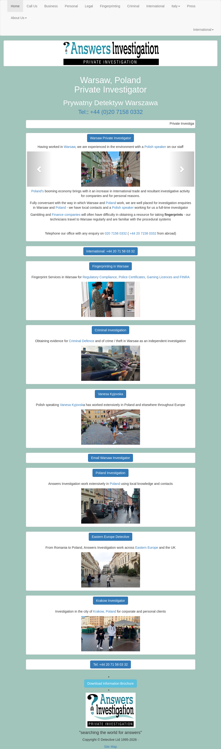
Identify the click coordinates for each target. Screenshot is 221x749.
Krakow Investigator (110, 600)
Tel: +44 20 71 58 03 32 (110, 664)
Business (51, 6)
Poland (111, 203)
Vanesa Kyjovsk (71, 405)
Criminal (133, 6)
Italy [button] (176, 6)
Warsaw (69, 147)
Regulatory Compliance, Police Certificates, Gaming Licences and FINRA (136, 277)
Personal (71, 6)
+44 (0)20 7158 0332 (116, 112)
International (155, 6)
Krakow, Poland (104, 611)
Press (191, 6)
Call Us (32, 6)
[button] (39, 169)
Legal (89, 6)
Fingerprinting (110, 6)
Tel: (82, 112)
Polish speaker (155, 147)
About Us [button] (19, 18)
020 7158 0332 (116, 233)
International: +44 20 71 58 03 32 (110, 251)
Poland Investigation (110, 473)
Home (17, 6)
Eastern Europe (146, 547)
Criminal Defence (81, 341)
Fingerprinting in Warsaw (110, 266)
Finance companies (66, 214)
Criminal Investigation (110, 330)
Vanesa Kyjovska (110, 394)
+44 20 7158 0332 (143, 233)
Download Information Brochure (110, 683)
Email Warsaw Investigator (110, 458)
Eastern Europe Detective (110, 537)
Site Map (110, 747)
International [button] (203, 29)
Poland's (37, 191)
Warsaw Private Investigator (110, 138)
